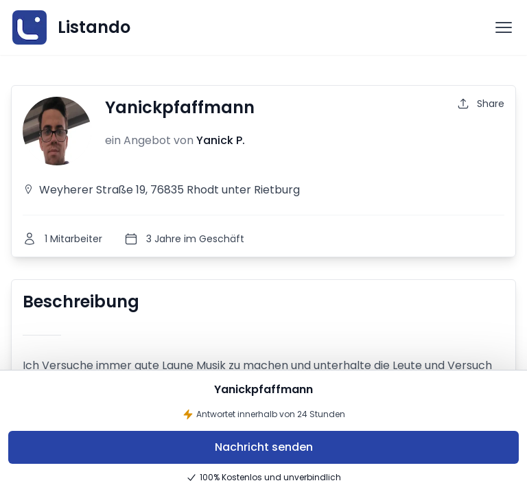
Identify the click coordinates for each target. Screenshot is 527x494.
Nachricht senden (264, 447)
